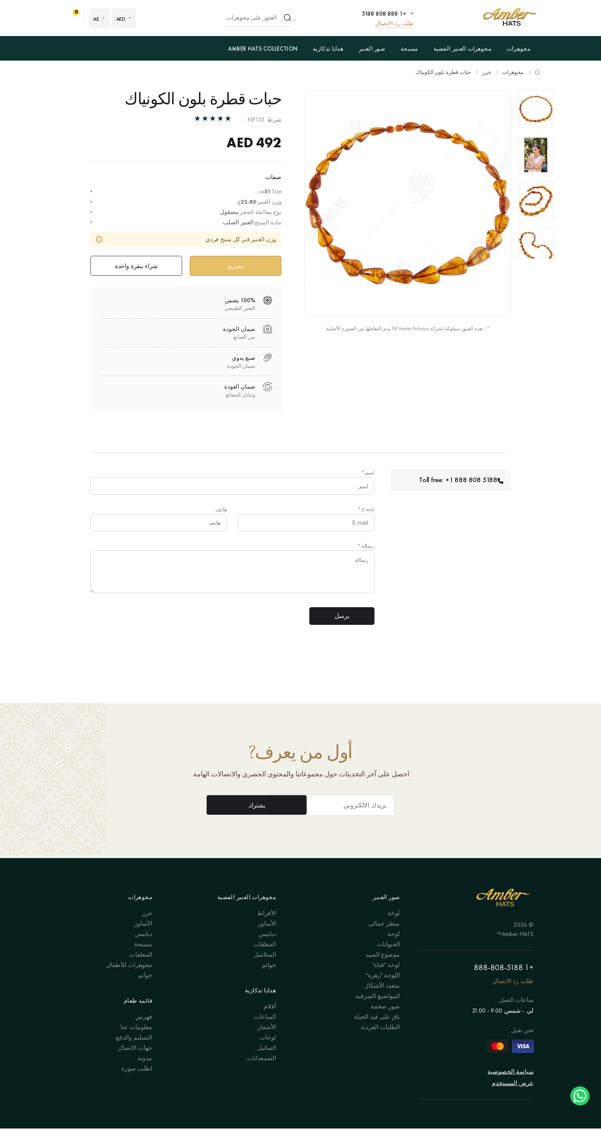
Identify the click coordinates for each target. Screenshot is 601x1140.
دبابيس (267, 945)
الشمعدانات (261, 1070)
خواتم (269, 976)
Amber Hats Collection (262, 49)
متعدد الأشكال (382, 997)
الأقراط (266, 925)
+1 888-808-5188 (504, 979)
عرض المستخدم (513, 1095)
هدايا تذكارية (328, 49)
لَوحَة (394, 925)
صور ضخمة (385, 1018)
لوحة (394, 945)
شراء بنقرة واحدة (136, 266)
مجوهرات (518, 49)
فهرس (143, 1028)
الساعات (265, 1028)
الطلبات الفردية (380, 1039)
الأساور (267, 935)
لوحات (267, 1049)
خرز (486, 72)
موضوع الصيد (383, 966)
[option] (535, 109)
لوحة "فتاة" (386, 976)
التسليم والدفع (134, 1049)
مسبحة (409, 49)
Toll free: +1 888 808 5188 (460, 482)
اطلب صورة (137, 1080)
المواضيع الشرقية (377, 1007)
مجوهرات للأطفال (129, 976)
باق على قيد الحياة (377, 1028)
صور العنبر (372, 49)
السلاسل (265, 966)
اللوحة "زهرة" (383, 987)
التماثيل (266, 1059)
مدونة (145, 1070)
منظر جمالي (384, 935)
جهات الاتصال (135, 1059)
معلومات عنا (136, 1039)
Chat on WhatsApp (580, 1095)
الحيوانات (388, 956)
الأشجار (266, 1039)
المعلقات (264, 956)
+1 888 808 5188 (383, 13)
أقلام (270, 1018)
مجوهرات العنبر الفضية (462, 49)
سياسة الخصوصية (511, 1083)
